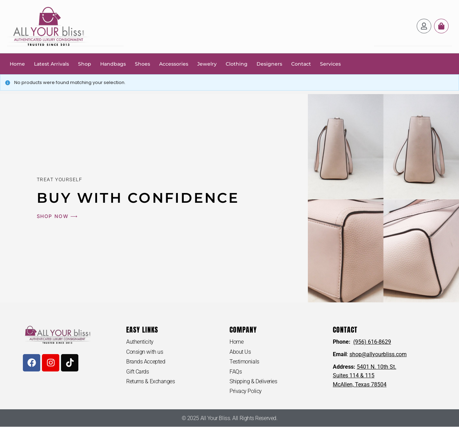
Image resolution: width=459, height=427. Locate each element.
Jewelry (207, 63)
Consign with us (144, 351)
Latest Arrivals (51, 63)
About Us (240, 351)
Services (330, 63)
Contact (301, 63)
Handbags (113, 63)
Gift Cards (137, 371)
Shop (84, 63)
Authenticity (140, 341)
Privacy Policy (246, 391)
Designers (269, 63)
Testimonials (244, 361)
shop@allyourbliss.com (378, 354)
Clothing (237, 63)
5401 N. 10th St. (376, 366)
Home (17, 63)
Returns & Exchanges (150, 381)
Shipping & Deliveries (253, 381)
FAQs (236, 371)
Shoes (142, 63)
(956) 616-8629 (372, 341)
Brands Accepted (145, 361)
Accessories (173, 63)
